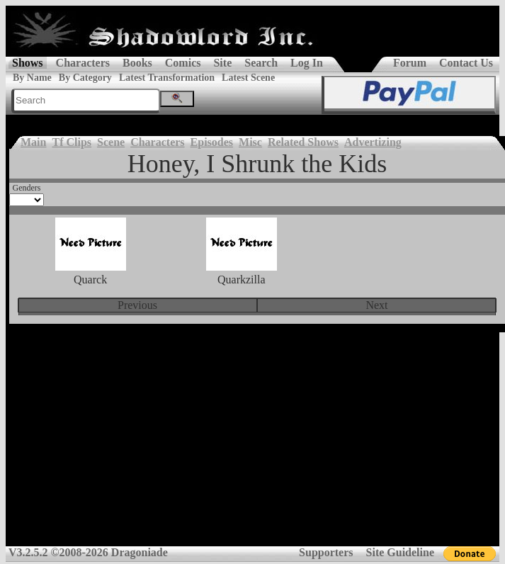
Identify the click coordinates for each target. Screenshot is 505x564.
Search (261, 63)
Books (137, 63)
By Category (85, 77)
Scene (111, 142)
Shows (27, 63)
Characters (83, 63)
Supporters (326, 552)
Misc (250, 142)
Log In (306, 63)
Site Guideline (400, 552)
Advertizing (373, 142)
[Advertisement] (252, 444)
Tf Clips (71, 142)
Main (33, 142)
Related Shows (303, 142)
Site (222, 63)
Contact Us (466, 63)
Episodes (212, 142)
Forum (409, 63)
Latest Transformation (167, 77)
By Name (32, 77)
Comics (183, 63)
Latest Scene (248, 77)
